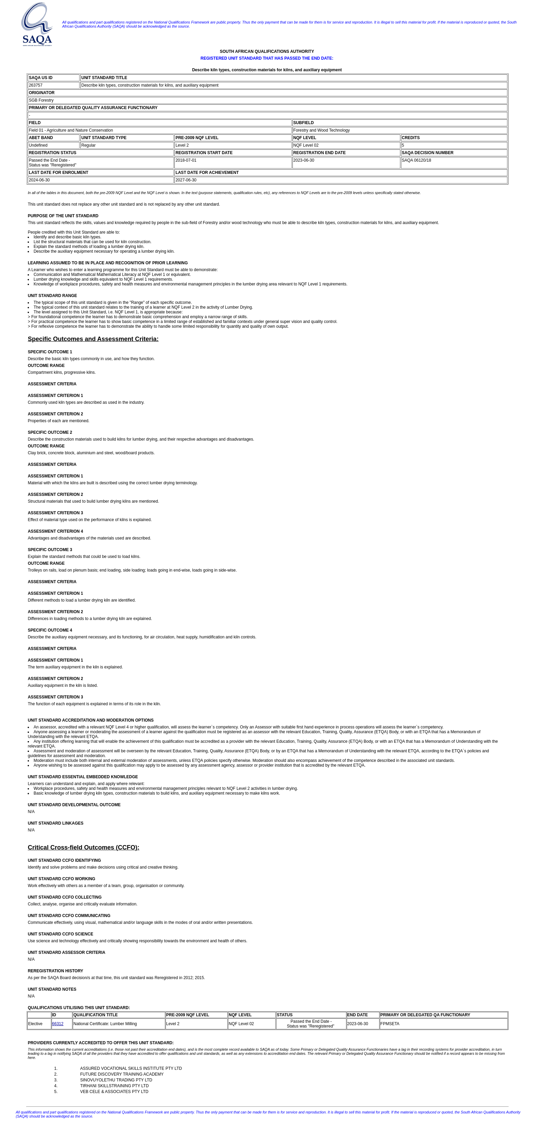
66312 (57, 1023)
